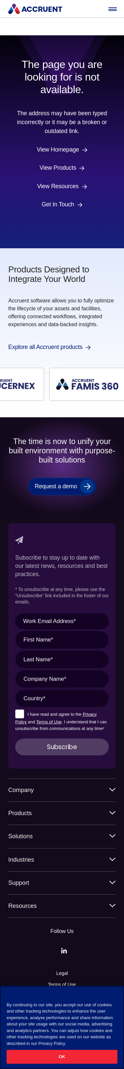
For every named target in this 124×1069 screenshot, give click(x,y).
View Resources (58, 186)
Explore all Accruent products (45, 347)
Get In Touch (58, 204)
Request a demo (56, 486)
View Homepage (58, 150)
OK (62, 1056)
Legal (62, 973)
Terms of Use (49, 721)
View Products (58, 168)
